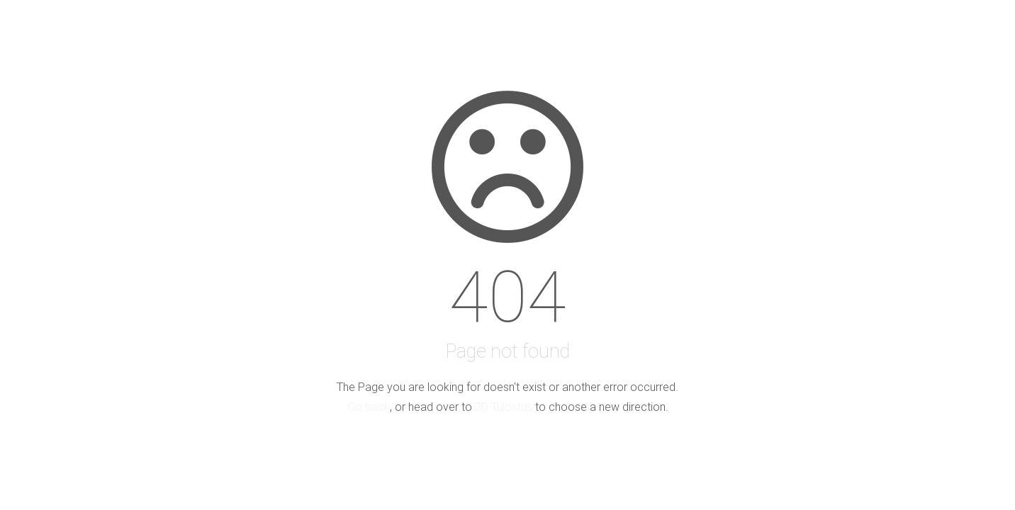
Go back (368, 407)
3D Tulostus (503, 407)
